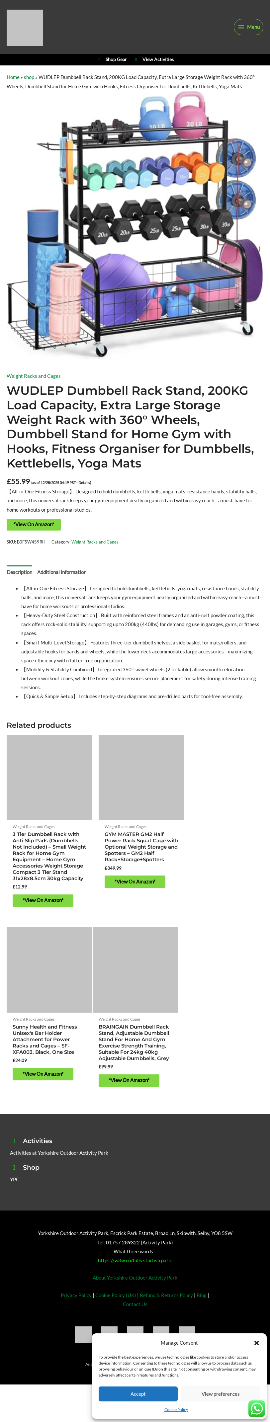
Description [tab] (19, 578)
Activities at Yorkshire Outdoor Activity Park (59, 1164)
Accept (138, 1394)
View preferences (221, 1394)
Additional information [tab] (61, 578)
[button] (256, 1343)
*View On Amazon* (33, 531)
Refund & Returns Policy (166, 1306)
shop (29, 84)
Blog (202, 1306)
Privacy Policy (76, 1306)
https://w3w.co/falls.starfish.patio (135, 1272)
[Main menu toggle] (248, 29)
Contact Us (135, 1315)
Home (13, 84)
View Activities (154, 64)
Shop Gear (111, 64)
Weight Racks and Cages (34, 382)
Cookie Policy (176, 1409)
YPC (14, 1191)
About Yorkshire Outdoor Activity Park (135, 1289)
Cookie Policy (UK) (115, 1306)
